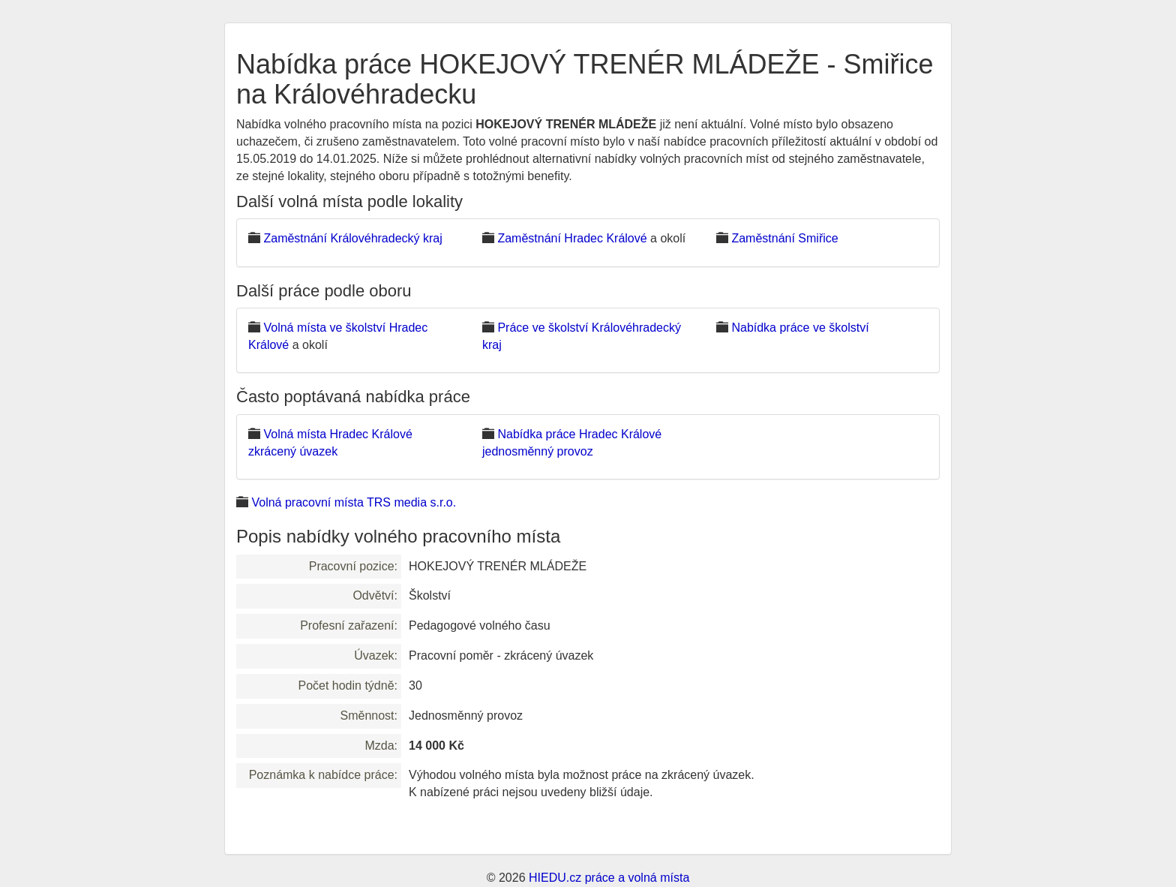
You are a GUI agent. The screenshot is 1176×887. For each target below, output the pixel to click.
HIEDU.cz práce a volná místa (609, 877)
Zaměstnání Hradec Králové (571, 238)
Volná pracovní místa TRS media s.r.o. (353, 502)
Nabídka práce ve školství (799, 327)
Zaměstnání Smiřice (784, 238)
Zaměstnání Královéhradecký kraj (352, 238)
